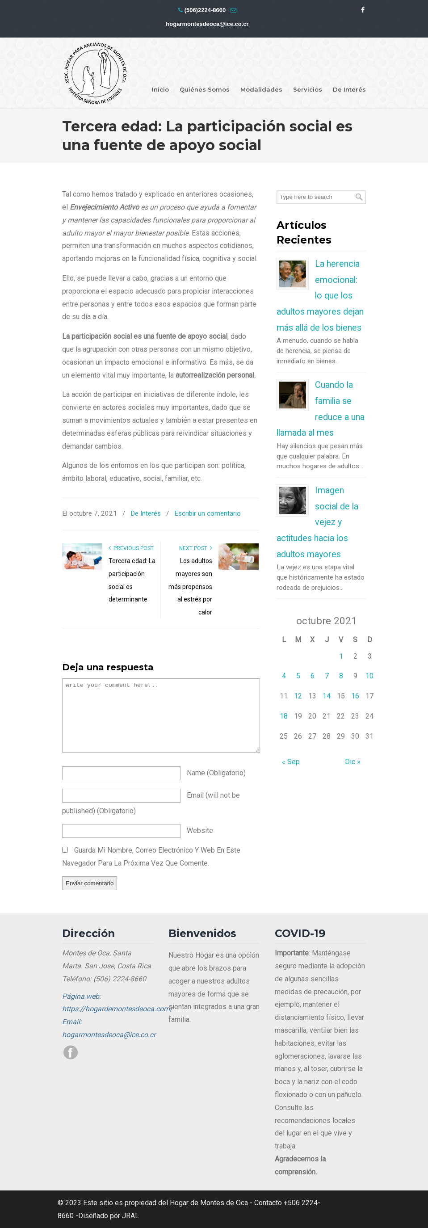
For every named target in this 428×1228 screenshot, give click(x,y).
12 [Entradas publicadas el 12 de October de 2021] (298, 696)
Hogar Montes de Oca (95, 73)
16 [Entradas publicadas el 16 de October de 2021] (355, 696)
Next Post (195, 548)
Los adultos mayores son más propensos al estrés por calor (190, 586)
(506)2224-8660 (205, 10)
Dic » (353, 761)
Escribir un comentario (207, 513)
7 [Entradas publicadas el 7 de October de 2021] (327, 676)
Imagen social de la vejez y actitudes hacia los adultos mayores (317, 522)
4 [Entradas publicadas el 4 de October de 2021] (284, 676)
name (216, 773)
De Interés (145, 513)
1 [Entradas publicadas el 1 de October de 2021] (341, 656)
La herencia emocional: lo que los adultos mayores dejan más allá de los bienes (320, 295)
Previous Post (131, 548)
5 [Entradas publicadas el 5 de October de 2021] (298, 676)
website (200, 830)
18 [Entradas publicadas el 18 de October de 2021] (284, 716)
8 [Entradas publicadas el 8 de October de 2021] (341, 676)
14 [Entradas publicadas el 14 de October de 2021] (327, 696)
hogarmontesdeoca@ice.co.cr (207, 24)
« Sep (291, 761)
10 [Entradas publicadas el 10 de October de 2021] (369, 676)
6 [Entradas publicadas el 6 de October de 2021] (313, 676)
